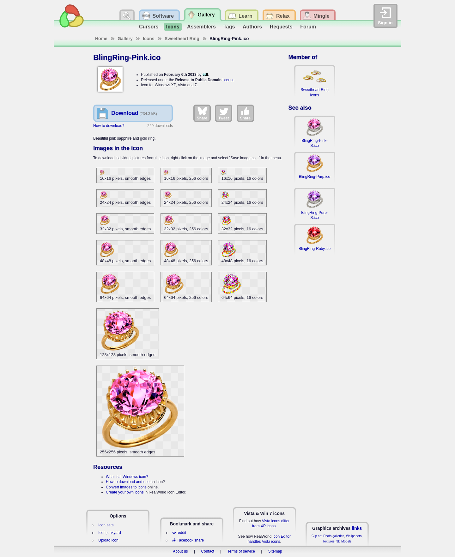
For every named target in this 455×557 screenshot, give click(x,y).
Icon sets (105, 525)
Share (202, 113)
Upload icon (108, 540)
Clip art (317, 536)
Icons (172, 26)
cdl (205, 74)
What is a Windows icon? (127, 477)
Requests (281, 26)
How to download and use (127, 482)
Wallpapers (354, 536)
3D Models (343, 541)
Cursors (148, 26)
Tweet (223, 113)
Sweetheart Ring (182, 38)
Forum (308, 26)
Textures (329, 541)
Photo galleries (333, 536)
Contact (207, 551)
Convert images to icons (126, 487)
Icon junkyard (109, 532)
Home (101, 38)
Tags (229, 26)
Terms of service (241, 551)
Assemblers (201, 26)
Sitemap (275, 551)
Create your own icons (124, 492)
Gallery (125, 38)
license (228, 80)
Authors (252, 26)
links (357, 528)
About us (180, 551)
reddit (179, 532)
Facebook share (188, 540)
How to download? (108, 126)
